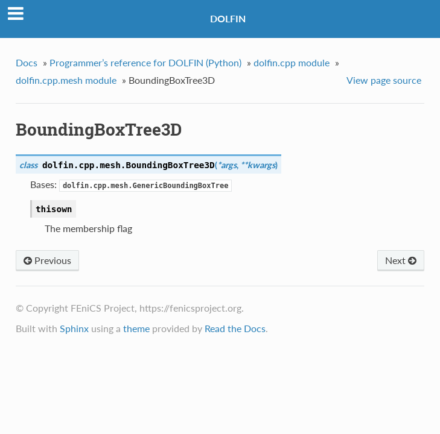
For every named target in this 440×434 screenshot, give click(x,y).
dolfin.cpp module (291, 62)
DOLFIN (228, 18)
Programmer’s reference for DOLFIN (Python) (145, 62)
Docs (26, 62)
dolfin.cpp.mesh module (66, 80)
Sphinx (74, 328)
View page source (383, 80)
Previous (47, 260)
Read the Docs (235, 328)
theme (136, 328)
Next (400, 260)
